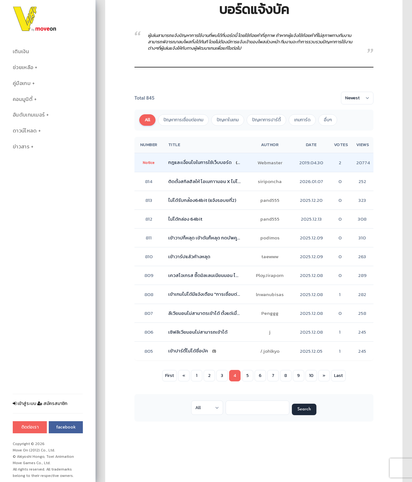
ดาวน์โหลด (25, 130)
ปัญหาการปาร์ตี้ (266, 120)
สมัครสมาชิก (52, 403)
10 (311, 375)
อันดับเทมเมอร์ (29, 114)
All (147, 120)
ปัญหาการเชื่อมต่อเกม (183, 120)
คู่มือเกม (22, 83)
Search (304, 409)
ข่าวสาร (21, 146)
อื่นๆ (328, 120)
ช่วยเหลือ (23, 67)
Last (338, 375)
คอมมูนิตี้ (23, 99)
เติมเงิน (21, 51)
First (169, 375)
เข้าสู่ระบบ (24, 403)
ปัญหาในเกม (228, 120)
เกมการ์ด (302, 120)
